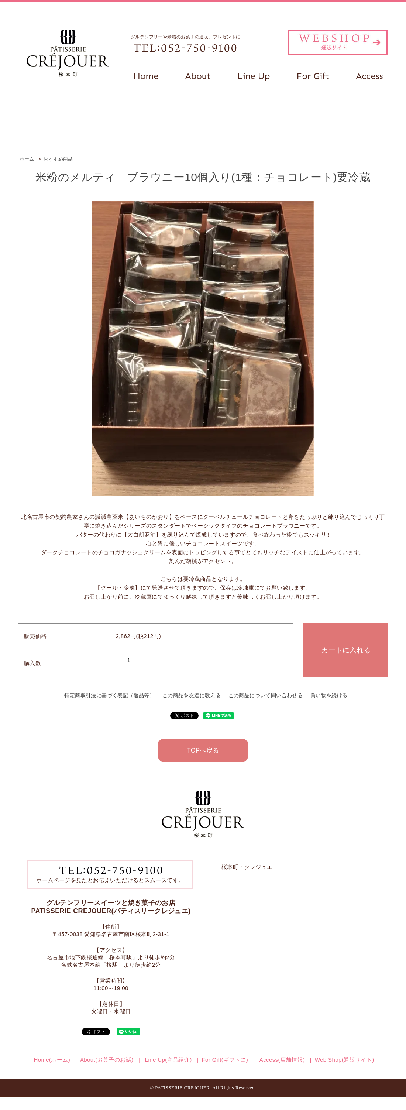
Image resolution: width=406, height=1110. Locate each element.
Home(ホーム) (52, 1059)
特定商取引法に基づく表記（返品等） (109, 695)
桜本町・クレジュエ (247, 867)
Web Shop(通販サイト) (344, 1059)
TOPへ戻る (203, 750)
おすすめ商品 (58, 159)
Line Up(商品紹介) (167, 1059)
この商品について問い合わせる (265, 695)
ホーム (27, 159)
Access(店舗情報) (281, 1059)
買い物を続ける (329, 695)
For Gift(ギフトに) (225, 1059)
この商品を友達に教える (191, 695)
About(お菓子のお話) (106, 1059)
